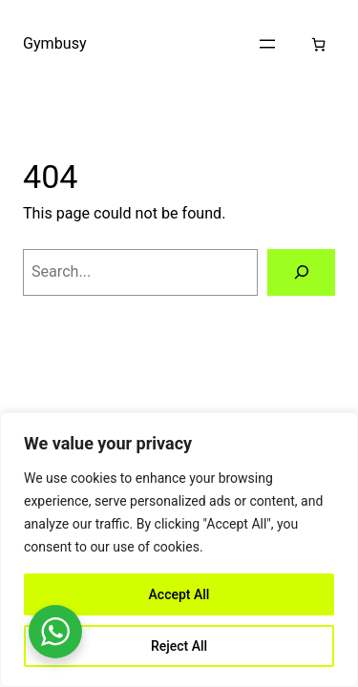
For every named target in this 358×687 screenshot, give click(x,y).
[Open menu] (267, 43)
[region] (179, 549)
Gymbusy (55, 43)
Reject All (179, 646)
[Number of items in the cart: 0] (318, 44)
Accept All (179, 594)
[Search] (301, 273)
